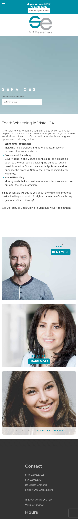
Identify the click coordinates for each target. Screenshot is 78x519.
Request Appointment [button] (39, 10)
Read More (60, 252)
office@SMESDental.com (39, 499)
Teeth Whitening (22, 102)
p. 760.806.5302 (34, 484)
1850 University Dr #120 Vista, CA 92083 (38, 512)
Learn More (39, 361)
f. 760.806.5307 (34, 489)
